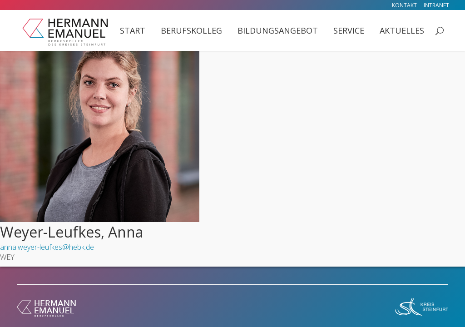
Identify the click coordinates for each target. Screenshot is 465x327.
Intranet (436, 5)
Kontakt (404, 5)
